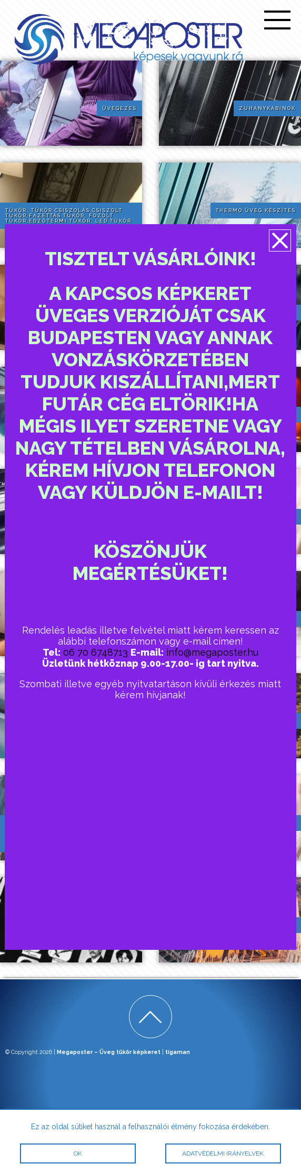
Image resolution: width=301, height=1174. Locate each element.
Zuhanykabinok (267, 108)
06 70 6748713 (95, 652)
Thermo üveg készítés (256, 210)
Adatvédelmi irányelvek (223, 1153)
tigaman (177, 1052)
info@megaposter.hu (212, 652)
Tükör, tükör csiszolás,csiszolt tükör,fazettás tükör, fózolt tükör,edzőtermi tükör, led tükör (68, 216)
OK (78, 1153)
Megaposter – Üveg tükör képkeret (108, 1052)
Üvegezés (119, 108)
